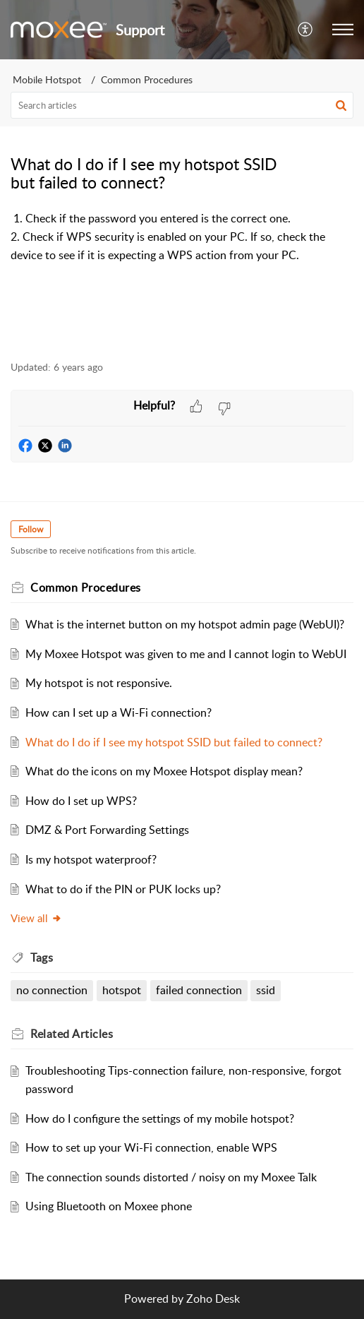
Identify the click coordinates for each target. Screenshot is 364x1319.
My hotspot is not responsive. (98, 683)
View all (36, 918)
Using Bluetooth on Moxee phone (108, 1206)
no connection (51, 990)
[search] (182, 105)
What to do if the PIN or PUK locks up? (123, 889)
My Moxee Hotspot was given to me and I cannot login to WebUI (185, 654)
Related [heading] (71, 1034)
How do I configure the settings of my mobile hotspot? (159, 1118)
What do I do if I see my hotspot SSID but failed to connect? (173, 742)
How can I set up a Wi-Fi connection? (118, 712)
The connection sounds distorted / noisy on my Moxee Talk (171, 1177)
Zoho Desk (213, 1298)
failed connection (199, 990)
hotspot (121, 990)
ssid (265, 990)
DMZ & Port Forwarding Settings (107, 829)
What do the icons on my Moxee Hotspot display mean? (164, 771)
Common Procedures (147, 79)
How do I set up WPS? (81, 800)
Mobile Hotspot (47, 79)
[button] (306, 29)
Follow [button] (30, 529)
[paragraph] (182, 237)
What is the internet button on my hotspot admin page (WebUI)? (184, 624)
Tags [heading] (41, 957)
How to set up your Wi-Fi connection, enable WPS (151, 1147)
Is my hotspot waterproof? (91, 859)
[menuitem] (306, 29)
